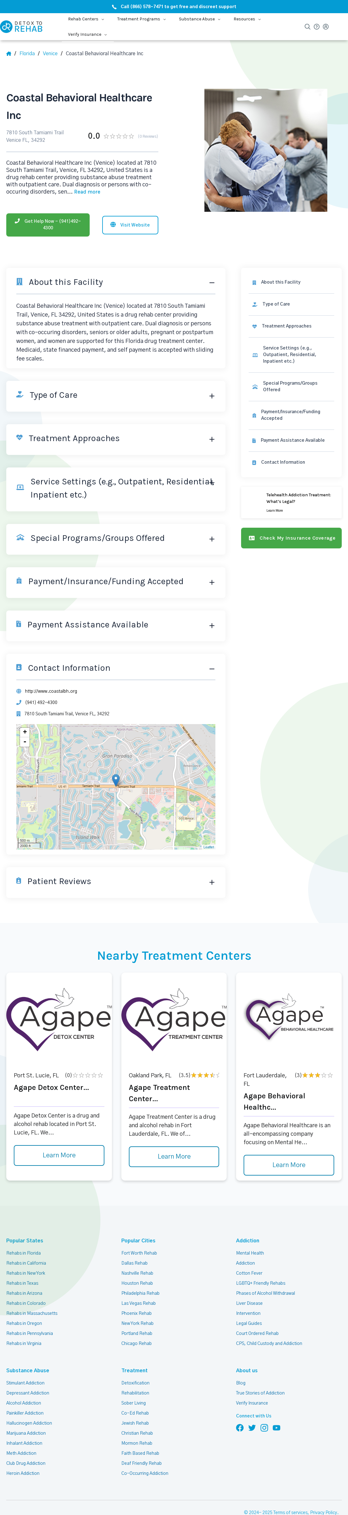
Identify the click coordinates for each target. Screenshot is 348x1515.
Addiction (246, 1240)
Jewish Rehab (135, 1423)
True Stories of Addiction (260, 1393)
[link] (291, 304)
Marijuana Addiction (26, 1433)
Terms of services (290, 1513)
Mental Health (250, 1253)
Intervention (248, 1313)
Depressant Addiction (27, 1393)
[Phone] (48, 225)
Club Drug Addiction (25, 1463)
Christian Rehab (137, 1433)
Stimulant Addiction (25, 1383)
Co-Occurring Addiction (144, 1473)
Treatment (132, 1370)
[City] (52, 53)
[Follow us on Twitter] (252, 1427)
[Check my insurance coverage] (291, 538)
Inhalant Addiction (24, 1443)
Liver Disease (249, 1303)
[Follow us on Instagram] (264, 1427)
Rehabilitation (135, 1393)
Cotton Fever (249, 1273)
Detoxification (135, 1383)
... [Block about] (83, 192)
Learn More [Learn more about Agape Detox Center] (59, 1155)
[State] (29, 53)
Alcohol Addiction (23, 1403)
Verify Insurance (252, 1403)
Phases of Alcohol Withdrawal (265, 1293)
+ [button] (25, 732)
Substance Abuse (24, 1370)
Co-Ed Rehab (135, 1413)
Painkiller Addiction (25, 1413)
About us (246, 1370)
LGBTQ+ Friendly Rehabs (260, 1283)
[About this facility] (291, 282)
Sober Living (133, 1403)
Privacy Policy (323, 1513)
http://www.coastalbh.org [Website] (51, 691)
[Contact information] (291, 463)
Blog (240, 1383)
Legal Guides (249, 1323)
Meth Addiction (21, 1453)
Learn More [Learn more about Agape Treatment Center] (174, 1157)
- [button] (25, 742)
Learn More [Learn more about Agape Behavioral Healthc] (288, 1165)
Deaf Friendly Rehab (141, 1463)
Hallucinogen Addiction (29, 1423)
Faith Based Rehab (140, 1453)
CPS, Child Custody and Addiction (269, 1344)
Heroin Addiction (23, 1473)
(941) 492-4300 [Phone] (41, 703)
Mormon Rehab (136, 1443)
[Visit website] (130, 225)
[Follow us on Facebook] (240, 1427)
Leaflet (208, 847)
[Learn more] (291, 502)
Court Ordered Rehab (257, 1333)
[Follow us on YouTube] (276, 1427)
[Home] (11, 53)
